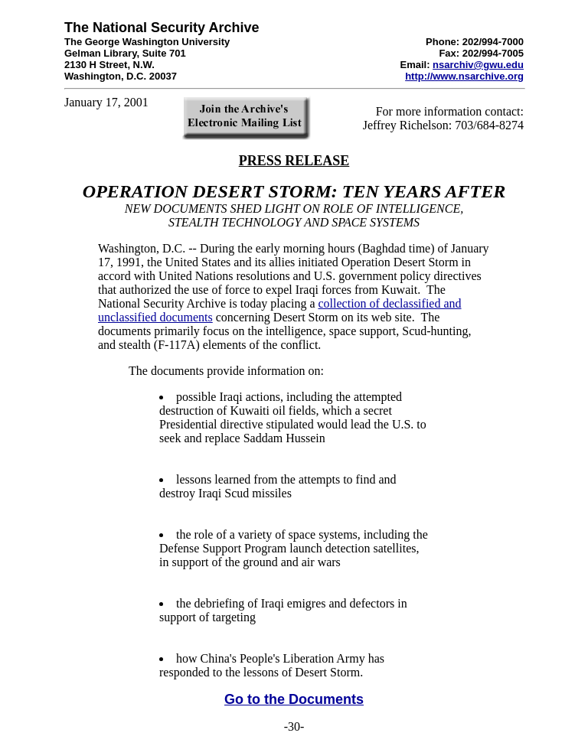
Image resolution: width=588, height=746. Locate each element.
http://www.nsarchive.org (464, 76)
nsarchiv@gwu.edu (478, 64)
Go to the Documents (294, 699)
